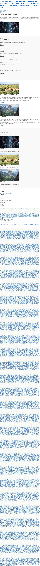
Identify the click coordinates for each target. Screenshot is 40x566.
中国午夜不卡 (6, 417)
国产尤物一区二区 (16, 441)
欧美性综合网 (30, 355)
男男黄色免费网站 (29, 520)
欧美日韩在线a (3, 399)
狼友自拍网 (18, 551)
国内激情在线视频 (7, 297)
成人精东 (16, 414)
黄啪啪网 (1, 389)
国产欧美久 (7, 545)
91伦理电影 (19, 416)
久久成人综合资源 (35, 549)
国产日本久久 (28, 311)
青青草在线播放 (5, 538)
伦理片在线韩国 (31, 309)
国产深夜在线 (20, 294)
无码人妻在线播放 (9, 323)
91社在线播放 (32, 421)
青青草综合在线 (34, 272)
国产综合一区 (17, 426)
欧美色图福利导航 (27, 444)
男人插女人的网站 (26, 339)
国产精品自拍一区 (32, 512)
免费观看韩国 (5, 324)
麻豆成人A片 (7, 522)
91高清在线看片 (25, 259)
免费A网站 (23, 420)
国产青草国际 (9, 231)
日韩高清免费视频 (21, 561)
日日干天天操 (19, 309)
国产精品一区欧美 (4, 494)
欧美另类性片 (7, 255)
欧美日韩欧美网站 (15, 342)
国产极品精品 (25, 342)
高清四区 (7, 512)
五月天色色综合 (31, 263)
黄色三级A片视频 (21, 328)
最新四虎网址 (29, 494)
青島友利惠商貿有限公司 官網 (9, 215)
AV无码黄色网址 (22, 312)
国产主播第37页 (14, 354)
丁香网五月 (9, 551)
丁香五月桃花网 (6, 278)
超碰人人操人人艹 (30, 478)
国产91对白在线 (26, 269)
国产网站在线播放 (11, 270)
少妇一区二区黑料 (33, 249)
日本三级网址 (38, 248)
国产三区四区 (27, 466)
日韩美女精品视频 (15, 294)
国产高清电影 (26, 393)
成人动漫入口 (27, 341)
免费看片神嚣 (7, 251)
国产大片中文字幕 (20, 550)
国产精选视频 (36, 262)
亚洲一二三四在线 (35, 334)
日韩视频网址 (32, 416)
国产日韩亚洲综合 (20, 535)
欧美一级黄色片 (23, 460)
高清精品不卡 (6, 391)
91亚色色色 (19, 466)
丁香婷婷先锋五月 (25, 233)
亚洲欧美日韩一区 (14, 275)
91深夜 (34, 443)
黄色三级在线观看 (4, 285)
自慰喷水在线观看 (8, 414)
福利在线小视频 (9, 497)
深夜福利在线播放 (29, 538)
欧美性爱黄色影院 (12, 457)
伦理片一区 (25, 391)
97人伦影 (35, 426)
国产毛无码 (37, 438)
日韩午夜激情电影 (28, 360)
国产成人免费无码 (20, 549)
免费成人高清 (17, 308)
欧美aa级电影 (28, 556)
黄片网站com (29, 459)
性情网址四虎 (12, 560)
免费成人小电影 (37, 518)
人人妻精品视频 (13, 231)
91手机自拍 (19, 483)
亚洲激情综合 (28, 493)
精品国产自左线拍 (34, 259)
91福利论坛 (36, 508)
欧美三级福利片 (22, 262)
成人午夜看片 (10, 294)
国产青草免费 (17, 338)
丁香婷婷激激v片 (31, 315)
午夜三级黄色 (34, 363)
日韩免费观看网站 (35, 297)
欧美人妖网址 (37, 234)
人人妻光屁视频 (18, 447)
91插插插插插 (36, 467)
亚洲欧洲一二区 (32, 537)
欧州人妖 (6, 508)
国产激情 (28, 557)
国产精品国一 (22, 304)
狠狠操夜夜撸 (20, 230)
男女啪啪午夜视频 (26, 550)
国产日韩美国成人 (15, 290)
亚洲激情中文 (27, 276)
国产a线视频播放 (35, 361)
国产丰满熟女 (25, 330)
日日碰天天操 (6, 404)
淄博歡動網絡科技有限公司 (27, 212)
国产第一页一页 (22, 518)
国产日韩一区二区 (34, 399)
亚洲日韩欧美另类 (26, 418)
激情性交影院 (19, 264)
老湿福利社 (32, 481)
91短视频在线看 (29, 265)
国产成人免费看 (28, 229)
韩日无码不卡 (6, 456)
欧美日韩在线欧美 (27, 422)
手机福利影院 (7, 483)
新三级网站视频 (18, 310)
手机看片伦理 (12, 531)
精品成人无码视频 (29, 321)
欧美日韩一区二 (32, 484)
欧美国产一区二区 (16, 481)
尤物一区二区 (32, 431)
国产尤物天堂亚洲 (33, 470)
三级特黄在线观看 (11, 391)
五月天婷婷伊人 (21, 347)
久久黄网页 (15, 523)
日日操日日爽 (7, 505)
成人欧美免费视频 (15, 455)
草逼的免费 (21, 399)
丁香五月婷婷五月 (33, 433)
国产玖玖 (5, 433)
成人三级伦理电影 (34, 400)
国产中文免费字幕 (4, 356)
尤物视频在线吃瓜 (19, 432)
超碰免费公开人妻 (10, 349)
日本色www (33, 522)
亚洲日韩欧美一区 (24, 432)
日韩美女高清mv (16, 255)
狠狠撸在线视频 (8, 317)
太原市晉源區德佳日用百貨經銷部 (10, 217)
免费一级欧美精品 (26, 243)
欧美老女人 (3, 563)
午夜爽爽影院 (13, 263)
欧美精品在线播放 (30, 326)
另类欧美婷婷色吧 (7, 563)
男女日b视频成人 (28, 394)
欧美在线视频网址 (23, 289)
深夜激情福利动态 (31, 508)
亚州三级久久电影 (27, 413)
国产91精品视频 (35, 283)
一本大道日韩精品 (4, 469)
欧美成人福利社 (8, 259)
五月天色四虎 (26, 245)
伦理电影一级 (26, 353)
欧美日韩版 (7, 416)
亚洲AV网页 (36, 557)
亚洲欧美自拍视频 (11, 429)
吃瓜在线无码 (21, 526)
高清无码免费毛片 (10, 451)
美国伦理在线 (6, 536)
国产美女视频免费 (33, 314)
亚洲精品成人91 (3, 543)
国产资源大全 (8, 405)
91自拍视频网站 (6, 264)
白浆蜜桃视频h (10, 232)
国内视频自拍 (35, 351)
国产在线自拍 (31, 257)
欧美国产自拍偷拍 (6, 472)
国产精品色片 (5, 335)
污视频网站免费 (34, 430)
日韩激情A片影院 (2, 518)
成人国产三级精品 (28, 250)
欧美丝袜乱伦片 (24, 401)
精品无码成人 (34, 407)
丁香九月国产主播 (14, 395)
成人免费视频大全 (28, 419)
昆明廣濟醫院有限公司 (30, 215)
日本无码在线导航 (24, 469)
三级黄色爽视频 (31, 498)
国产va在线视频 (12, 299)
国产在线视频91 (35, 274)
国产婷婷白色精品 (23, 430)
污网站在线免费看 (23, 457)
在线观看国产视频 (29, 282)
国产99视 (18, 493)
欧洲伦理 (24, 403)
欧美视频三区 (36, 288)
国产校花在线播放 (6, 441)
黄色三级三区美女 (21, 246)
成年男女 (16, 425)
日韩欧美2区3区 (22, 364)
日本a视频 (33, 409)
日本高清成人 (9, 363)
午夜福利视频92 (4, 245)
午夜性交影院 (18, 485)
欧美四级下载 (3, 364)
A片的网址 (30, 543)
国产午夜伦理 (29, 256)
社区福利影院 (6, 459)
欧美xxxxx (34, 404)
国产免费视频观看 (21, 552)
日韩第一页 (18, 445)
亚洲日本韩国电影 (12, 521)
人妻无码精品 (20, 238)
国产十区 (16, 544)
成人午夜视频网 (17, 334)
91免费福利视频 (6, 260)
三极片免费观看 (13, 510)
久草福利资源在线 (36, 446)
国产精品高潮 (35, 497)
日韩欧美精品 (16, 295)
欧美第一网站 (13, 257)
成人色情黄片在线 (29, 530)
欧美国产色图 (17, 328)
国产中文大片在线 (16, 236)
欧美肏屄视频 (29, 391)
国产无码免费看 (5, 363)
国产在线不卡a (16, 550)
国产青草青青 (24, 486)
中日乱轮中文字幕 (20, 415)
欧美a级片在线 (29, 525)
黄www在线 (5, 403)
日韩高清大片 (34, 247)
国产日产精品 (18, 262)
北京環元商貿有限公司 (31, 208)
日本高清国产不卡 (17, 457)
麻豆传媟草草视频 (34, 347)
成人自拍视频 (2, 479)
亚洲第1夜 (10, 404)
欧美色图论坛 (35, 451)
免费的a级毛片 (14, 308)
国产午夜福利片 (12, 336)
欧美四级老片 (27, 309)
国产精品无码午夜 (20, 392)
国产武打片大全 (12, 549)
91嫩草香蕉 (14, 467)
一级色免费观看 (5, 445)
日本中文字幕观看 (22, 341)
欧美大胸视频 (4, 338)
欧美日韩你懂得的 (5, 552)
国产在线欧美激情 (32, 235)
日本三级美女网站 (16, 452)
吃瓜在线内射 (13, 328)
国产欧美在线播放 (28, 509)
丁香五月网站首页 (29, 474)
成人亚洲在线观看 (12, 322)
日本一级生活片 (22, 485)
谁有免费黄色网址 (14, 265)
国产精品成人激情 (19, 484)
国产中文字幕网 (34, 304)
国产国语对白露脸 (24, 429)
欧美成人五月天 (18, 367)
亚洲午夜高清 (21, 482)
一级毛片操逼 (29, 365)
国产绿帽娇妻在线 (10, 409)
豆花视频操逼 (3, 534)
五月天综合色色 (22, 308)
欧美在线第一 (20, 271)
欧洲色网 (24, 564)
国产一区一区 (29, 338)
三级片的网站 (3, 457)
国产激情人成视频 (23, 525)
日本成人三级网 (7, 447)
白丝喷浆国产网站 (4, 337)
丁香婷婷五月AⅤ (14, 562)
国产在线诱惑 (34, 275)
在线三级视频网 (12, 297)
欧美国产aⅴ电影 (10, 256)
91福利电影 (5, 500)
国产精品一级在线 (17, 329)
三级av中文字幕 (25, 300)
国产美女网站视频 (18, 509)
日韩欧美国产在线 (17, 439)
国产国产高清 (3, 547)
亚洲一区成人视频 (32, 312)
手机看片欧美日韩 (24, 237)
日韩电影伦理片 (36, 506)
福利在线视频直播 (36, 229)
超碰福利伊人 (10, 237)
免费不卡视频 (4, 283)
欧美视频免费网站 (26, 246)
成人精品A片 (8, 549)
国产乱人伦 (28, 535)
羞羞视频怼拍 (20, 417)
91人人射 (36, 537)
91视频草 (27, 460)
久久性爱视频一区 (12, 394)
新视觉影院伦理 (33, 238)
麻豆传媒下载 (29, 340)
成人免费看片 (6, 479)
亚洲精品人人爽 (10, 508)
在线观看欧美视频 (25, 426)
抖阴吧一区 (19, 471)
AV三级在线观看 (18, 315)
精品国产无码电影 (6, 321)
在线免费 (28, 467)
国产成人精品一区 (35, 499)
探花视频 (3, 535)
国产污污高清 (31, 349)
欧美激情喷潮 (31, 322)
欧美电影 (4, 558)
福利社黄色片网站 (11, 242)
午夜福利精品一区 (20, 468)
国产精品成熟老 (34, 321)
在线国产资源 (25, 421)
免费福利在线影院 (2, 238)
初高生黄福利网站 (6, 544)
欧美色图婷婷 (23, 405)
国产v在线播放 (25, 336)
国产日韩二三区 (23, 276)
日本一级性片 (25, 414)
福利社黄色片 (9, 339)
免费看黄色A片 (30, 278)
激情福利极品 (25, 535)
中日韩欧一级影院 (16, 390)
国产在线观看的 (17, 245)
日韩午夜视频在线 (28, 505)
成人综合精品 (13, 352)
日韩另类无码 (29, 347)
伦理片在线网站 (36, 367)
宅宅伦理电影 (17, 413)
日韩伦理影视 (33, 507)
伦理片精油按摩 (8, 492)
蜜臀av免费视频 (30, 232)
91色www (22, 409)
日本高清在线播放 (14, 356)
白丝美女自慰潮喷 (9, 276)
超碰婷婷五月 (5, 263)
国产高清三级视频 (35, 474)
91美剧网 (12, 518)
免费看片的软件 (7, 480)
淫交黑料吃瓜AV (29, 354)
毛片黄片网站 (31, 337)
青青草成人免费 (12, 504)
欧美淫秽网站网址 (17, 322)
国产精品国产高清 (26, 288)
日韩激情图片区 (10, 340)
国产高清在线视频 (3, 440)
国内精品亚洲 (19, 507)
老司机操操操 (16, 238)
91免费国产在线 (30, 348)
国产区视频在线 (4, 431)
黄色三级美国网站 (13, 551)
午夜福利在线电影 (33, 230)
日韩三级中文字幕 (21, 479)
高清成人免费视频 (9, 268)
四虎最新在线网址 (13, 533)
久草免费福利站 (29, 496)
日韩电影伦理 (5, 250)
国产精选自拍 (27, 302)
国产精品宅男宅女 (4, 421)
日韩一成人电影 (28, 295)
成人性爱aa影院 (6, 282)
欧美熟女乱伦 (7, 270)
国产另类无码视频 (18, 404)
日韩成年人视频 (30, 284)
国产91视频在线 (17, 299)
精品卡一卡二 (23, 389)
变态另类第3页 (35, 261)
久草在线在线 (26, 315)
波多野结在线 (21, 299)
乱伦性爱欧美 (2, 439)
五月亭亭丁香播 (15, 260)
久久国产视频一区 (9, 348)
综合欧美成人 (33, 420)
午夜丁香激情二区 (33, 511)
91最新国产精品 (16, 480)
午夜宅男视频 (26, 536)
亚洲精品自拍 (16, 420)
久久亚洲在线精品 (15, 282)
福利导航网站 (11, 300)
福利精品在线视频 (36, 271)
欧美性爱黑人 (10, 271)
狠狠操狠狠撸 (33, 559)
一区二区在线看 (14, 256)
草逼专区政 (5, 454)
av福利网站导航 (19, 562)
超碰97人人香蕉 (24, 250)
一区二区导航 (3, 559)
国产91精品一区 (33, 311)
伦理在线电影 (19, 276)
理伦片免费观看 (5, 412)
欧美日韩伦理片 (6, 271)
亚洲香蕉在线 (12, 441)
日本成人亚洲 (25, 534)
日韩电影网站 (26, 455)
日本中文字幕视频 (24, 431)
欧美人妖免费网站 (17, 505)
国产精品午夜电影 (2, 255)
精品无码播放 (3, 300)
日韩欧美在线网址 (18, 405)
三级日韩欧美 (13, 233)
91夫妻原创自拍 (24, 260)
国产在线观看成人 (11, 347)
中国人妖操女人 (14, 407)
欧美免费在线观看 (2, 560)
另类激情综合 (25, 282)
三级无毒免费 (6, 458)
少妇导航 (32, 525)
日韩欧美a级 (11, 483)
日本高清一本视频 (20, 498)
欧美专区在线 (20, 251)
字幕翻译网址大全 (11, 313)
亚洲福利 (15, 459)
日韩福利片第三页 (20, 242)
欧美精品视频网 (35, 395)
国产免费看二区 (15, 454)
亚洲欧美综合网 (16, 536)
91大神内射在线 (3, 304)
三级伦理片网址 (11, 545)
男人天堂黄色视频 (9, 327)
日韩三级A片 (17, 526)
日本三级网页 (24, 351)
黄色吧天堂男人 (23, 556)
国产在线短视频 (20, 260)
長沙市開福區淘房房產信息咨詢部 (10, 212)
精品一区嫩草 (9, 335)
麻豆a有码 (30, 480)
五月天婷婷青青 (16, 513)
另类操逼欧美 (8, 236)
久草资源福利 (26, 551)
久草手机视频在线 (5, 420)
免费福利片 (37, 415)
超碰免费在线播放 (7, 564)
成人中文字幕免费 (8, 311)
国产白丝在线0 (13, 337)
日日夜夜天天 (16, 298)
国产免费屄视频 (21, 365)
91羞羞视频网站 (17, 233)
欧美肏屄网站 (23, 281)
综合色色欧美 (22, 348)
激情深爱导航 (11, 235)
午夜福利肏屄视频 (4, 471)
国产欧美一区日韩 (34, 354)
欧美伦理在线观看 (6, 342)
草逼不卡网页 (28, 392)
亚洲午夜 (25, 468)
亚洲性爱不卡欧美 (30, 451)
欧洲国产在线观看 (17, 364)
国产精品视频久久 (28, 310)
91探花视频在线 (26, 349)
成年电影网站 (24, 465)
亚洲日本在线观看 (18, 533)
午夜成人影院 (5, 328)
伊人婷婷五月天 (3, 523)
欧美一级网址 (7, 546)
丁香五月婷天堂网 (24, 499)
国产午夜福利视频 (14, 281)
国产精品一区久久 (36, 478)
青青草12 (2, 390)
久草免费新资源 (8, 245)
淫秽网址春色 (16, 466)
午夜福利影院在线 (20, 548)
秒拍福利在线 (23, 323)
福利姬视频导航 (2, 237)
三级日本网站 (2, 272)
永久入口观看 (29, 414)
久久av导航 (11, 511)
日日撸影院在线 (34, 472)
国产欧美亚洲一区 (28, 458)
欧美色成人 (23, 466)
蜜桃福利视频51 (36, 291)
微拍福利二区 (11, 244)
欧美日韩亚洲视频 (19, 256)
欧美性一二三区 (13, 419)
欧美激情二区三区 (33, 362)
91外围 (15, 429)
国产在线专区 (11, 523)
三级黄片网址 (29, 534)
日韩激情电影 (37, 559)
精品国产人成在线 (15, 288)
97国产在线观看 (6, 274)
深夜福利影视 (6, 448)
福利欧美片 (33, 487)
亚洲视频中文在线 (8, 460)
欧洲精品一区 (25, 365)
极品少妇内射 (14, 262)
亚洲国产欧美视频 (3, 416)
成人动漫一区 (5, 289)
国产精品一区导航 (19, 250)
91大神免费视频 (25, 454)
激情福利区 (8, 533)
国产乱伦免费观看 (35, 278)
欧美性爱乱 (5, 389)
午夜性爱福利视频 (24, 284)
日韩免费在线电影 (28, 244)
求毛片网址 (24, 417)
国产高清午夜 (20, 362)
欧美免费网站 (35, 524)
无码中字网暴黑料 (26, 308)
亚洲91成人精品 (30, 290)
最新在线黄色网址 (8, 388)
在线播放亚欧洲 (21, 536)
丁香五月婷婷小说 (23, 310)
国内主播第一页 (5, 349)
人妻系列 (6, 474)
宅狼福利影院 (18, 289)
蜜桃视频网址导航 (36, 439)
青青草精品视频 (34, 265)
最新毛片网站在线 (4, 517)
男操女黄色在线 (17, 291)
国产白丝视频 (32, 271)
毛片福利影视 (9, 261)
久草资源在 (16, 415)
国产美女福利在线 (19, 268)
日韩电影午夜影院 (16, 524)
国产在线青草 (28, 470)
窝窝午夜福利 (8, 526)
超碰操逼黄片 (31, 531)
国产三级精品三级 (20, 232)
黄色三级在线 (29, 533)
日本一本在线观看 (15, 273)
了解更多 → (2, 102)
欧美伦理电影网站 (30, 255)
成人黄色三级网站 (26, 270)
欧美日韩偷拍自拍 (19, 401)
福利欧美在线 (28, 484)
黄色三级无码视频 (20, 414)
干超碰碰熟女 (10, 287)
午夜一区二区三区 (3, 311)
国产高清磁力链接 (28, 457)
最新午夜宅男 (28, 511)
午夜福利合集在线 (16, 530)
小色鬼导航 (22, 507)
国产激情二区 (11, 507)
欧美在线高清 (6, 513)
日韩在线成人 (32, 547)
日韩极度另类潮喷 (15, 468)
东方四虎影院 (12, 330)
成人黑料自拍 (22, 315)
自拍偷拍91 (8, 495)
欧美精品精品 (20, 298)
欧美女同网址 (29, 336)
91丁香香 (4, 545)
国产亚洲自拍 (8, 531)
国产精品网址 (23, 309)
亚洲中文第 (37, 459)
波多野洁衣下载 (14, 517)
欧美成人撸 (10, 470)
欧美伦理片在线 (13, 324)
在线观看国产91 (23, 442)
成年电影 (17, 510)
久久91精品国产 (16, 365)
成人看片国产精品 (24, 340)
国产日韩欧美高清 (13, 317)
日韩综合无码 (21, 233)
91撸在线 (31, 452)
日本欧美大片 (23, 509)
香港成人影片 (15, 247)
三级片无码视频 (11, 452)
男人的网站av (4, 415)
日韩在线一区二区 (26, 531)
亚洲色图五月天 (9, 263)
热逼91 (30, 560)
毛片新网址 (24, 548)
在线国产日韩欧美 (10, 524)
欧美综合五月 (38, 443)
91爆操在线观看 (21, 272)
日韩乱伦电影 (9, 473)
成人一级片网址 (2, 249)
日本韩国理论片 (22, 446)
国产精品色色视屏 (32, 418)
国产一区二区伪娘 (10, 314)
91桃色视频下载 (3, 259)
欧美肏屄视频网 (23, 470)
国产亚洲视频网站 (33, 329)
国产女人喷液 (6, 310)
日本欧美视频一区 (32, 500)
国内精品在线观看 (19, 539)
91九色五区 (7, 446)
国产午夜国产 (6, 486)
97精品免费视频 (30, 261)
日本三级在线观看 (18, 525)
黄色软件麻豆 (14, 287)
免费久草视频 (35, 337)
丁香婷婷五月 (35, 233)
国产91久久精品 (21, 277)
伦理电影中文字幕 (29, 487)
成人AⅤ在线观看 (28, 448)
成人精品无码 (9, 556)
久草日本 (36, 533)
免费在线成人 (33, 244)
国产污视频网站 (14, 444)
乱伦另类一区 (18, 446)
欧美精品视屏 (33, 289)
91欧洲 (9, 500)
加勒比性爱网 (34, 248)
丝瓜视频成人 (5, 361)
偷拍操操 (30, 522)
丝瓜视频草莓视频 (31, 426)
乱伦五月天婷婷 (28, 408)
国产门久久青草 (3, 312)
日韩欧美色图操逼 (27, 236)
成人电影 (4, 483)
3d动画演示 (14, 565)
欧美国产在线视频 (6, 294)
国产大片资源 (12, 480)
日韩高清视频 (31, 351)
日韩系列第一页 (21, 270)
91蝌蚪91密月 (14, 460)
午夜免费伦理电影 (14, 264)
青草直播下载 (22, 243)
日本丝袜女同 (16, 409)
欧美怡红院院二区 (18, 538)
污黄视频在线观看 (11, 274)
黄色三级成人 (14, 302)
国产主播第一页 (4, 276)
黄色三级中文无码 (36, 481)
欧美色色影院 (11, 478)
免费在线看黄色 (36, 269)
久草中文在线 (26, 286)
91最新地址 (31, 447)
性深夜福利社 (31, 483)
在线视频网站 (2, 230)
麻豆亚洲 (37, 402)
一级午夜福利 (27, 281)
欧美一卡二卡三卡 (16, 399)
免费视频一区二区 (35, 330)
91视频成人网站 (36, 281)
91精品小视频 (17, 492)
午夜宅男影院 (27, 563)
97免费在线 (35, 561)
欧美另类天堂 (5, 354)
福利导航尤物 (15, 314)
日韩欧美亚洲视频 (17, 269)
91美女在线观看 (2, 564)
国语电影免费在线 (20, 531)
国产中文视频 (30, 454)
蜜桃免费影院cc (26, 262)
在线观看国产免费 (21, 474)
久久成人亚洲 (29, 544)
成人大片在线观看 (7, 364)
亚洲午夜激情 (25, 313)
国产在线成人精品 (31, 277)
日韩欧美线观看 (12, 493)
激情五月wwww (29, 399)
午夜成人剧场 (31, 491)
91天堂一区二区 (16, 557)
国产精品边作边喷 (36, 352)
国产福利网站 (29, 366)
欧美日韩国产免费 (24, 433)
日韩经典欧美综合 (24, 265)
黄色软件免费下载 (28, 559)
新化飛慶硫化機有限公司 (7, 216)
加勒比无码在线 (32, 236)
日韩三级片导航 (25, 456)
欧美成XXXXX (24, 458)
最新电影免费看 (8, 367)
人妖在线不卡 (8, 338)
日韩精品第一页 (36, 444)
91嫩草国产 (14, 507)
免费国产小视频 (12, 364)
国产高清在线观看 (32, 276)
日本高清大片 (26, 526)
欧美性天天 (18, 430)
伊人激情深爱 (34, 405)
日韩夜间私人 (14, 286)
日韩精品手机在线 (3, 525)
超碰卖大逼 (28, 404)
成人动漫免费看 (31, 550)
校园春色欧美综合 (9, 471)
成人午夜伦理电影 (28, 258)
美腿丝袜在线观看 (11, 546)
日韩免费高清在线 (15, 456)
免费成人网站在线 (3, 444)
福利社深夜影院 (4, 407)
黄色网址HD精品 (26, 290)
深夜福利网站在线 (23, 505)
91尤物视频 (29, 532)
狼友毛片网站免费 (26, 480)
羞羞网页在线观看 (25, 350)
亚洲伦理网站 (8, 560)
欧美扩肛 (5, 565)
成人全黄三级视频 (35, 429)
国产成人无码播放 (27, 412)
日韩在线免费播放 (24, 275)
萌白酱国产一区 (35, 453)
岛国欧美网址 (10, 249)
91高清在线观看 (34, 414)
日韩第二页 (36, 535)
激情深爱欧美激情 (11, 295)
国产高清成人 (9, 517)
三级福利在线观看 (12, 338)
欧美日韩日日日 (20, 508)
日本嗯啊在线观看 (10, 513)
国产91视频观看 (12, 246)
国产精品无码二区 (6, 295)
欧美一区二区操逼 (4, 281)
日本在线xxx (8, 504)
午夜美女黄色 (32, 445)
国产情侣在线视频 (10, 301)
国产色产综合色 (33, 242)
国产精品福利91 (10, 486)
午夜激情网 (26, 532)
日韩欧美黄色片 (34, 393)
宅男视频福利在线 (36, 440)
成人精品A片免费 (31, 281)
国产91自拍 (20, 438)
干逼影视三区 (31, 283)
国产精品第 (29, 438)
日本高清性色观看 (3, 257)
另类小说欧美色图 (31, 563)
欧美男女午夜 (2, 432)
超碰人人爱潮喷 (30, 453)
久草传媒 (37, 455)
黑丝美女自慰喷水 (3, 443)
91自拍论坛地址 (36, 236)
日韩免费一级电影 (19, 469)
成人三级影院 (14, 360)
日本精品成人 (9, 484)
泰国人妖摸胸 (32, 325)
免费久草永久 (29, 300)
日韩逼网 (4, 537)
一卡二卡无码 (22, 500)
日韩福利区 (28, 481)
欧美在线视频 (17, 427)
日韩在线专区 (23, 444)
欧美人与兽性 (22, 363)
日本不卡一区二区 (13, 315)
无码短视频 (29, 409)
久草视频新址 (25, 366)
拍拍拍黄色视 (12, 563)
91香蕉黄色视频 (11, 230)
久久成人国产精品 (21, 297)
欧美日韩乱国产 (26, 334)
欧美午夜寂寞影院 (35, 538)
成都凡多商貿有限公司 (16, 215)
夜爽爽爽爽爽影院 (15, 362)
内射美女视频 (29, 237)
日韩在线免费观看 (12, 447)
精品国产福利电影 (33, 256)
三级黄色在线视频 (28, 430)
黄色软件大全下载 (28, 289)
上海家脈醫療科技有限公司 (34, 213)
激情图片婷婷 (15, 402)
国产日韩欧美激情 (20, 435)
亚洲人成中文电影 (24, 402)
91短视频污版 (19, 459)
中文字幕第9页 (21, 330)
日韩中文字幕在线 (16, 518)
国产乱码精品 (11, 321)
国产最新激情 (14, 310)
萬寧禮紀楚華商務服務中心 (23, 215)
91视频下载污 (7, 457)
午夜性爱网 (19, 497)
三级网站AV (32, 533)
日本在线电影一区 (2, 455)
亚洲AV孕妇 (25, 479)
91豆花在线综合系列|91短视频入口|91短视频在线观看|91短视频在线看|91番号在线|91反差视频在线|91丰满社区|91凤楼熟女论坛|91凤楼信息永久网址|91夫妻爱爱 (19, 371)
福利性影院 (8, 485)
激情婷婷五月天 (11, 399)
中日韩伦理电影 (5, 351)
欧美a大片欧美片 (28, 329)
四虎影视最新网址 (21, 413)
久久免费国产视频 (4, 451)
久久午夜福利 (7, 238)
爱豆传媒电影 (35, 427)
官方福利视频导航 (25, 326)
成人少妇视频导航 (31, 246)
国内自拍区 (5, 430)
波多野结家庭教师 (26, 231)
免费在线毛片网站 (23, 258)
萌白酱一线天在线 (23, 327)
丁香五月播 (10, 468)
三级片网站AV (6, 498)
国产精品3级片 (8, 425)
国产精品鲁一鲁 (36, 461)
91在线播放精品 (24, 562)
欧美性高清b (21, 441)
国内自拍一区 (9, 325)
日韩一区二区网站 (11, 418)
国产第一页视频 (20, 321)
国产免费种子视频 (35, 290)
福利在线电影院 (37, 365)
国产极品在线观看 (8, 440)
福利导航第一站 (25, 453)
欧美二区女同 (35, 348)
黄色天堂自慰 (24, 360)
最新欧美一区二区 (13, 484)
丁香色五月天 (19, 281)
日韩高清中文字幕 (5, 453)
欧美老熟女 (37, 404)
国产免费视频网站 (29, 260)
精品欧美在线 (22, 261)
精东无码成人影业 (33, 435)
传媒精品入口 (29, 238)
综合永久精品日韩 (8, 329)
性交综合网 (36, 485)
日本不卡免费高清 (27, 312)
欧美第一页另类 (22, 286)
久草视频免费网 (19, 494)
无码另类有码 (10, 302)
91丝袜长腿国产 (15, 448)
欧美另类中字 (29, 316)
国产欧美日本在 (34, 434)
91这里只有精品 (27, 439)
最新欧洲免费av (4, 348)
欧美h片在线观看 (13, 311)
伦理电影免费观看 (13, 485)
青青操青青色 (5, 499)
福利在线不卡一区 (14, 487)
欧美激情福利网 (19, 511)
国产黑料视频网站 (2, 425)
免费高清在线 (14, 349)
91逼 (27, 441)
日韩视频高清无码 (21, 418)
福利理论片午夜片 (16, 278)
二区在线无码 (21, 545)
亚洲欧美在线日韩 (33, 448)
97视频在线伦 (11, 550)
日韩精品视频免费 (31, 288)
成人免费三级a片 (14, 400)
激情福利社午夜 (37, 237)
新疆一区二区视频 (35, 519)
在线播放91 (25, 481)
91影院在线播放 (24, 249)
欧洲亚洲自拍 (11, 288)
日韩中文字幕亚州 (22, 291)
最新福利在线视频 (24, 230)
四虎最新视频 (14, 237)
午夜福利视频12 (34, 317)
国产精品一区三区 (22, 547)
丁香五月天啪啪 (6, 232)
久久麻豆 (25, 507)
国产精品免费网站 (20, 290)
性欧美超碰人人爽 (27, 512)
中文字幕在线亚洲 (22, 546)
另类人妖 (24, 537)
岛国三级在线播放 (32, 558)
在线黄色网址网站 (27, 416)
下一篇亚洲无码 (23, 543)
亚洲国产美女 (4, 329)
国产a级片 (25, 513)
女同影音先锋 (4, 512)
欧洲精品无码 (5, 323)
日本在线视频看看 (13, 355)
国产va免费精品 (6, 265)
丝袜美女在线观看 (10, 402)
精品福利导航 (22, 439)
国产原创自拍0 (11, 472)
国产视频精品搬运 (18, 408)
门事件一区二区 (6, 272)
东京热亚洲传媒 (23, 440)
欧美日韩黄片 (36, 289)
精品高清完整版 (23, 343)
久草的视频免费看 (10, 273)
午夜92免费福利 (24, 294)
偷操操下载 (15, 548)
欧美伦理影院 (8, 243)
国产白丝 (29, 388)
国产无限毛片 (24, 235)
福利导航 (6, 519)
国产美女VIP (31, 497)
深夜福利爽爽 (11, 532)
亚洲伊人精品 (25, 338)
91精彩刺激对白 (24, 247)
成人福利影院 (18, 363)
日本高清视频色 (14, 469)
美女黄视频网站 (4, 269)
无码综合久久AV (2, 419)
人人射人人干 (5, 392)
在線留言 (4, 11)
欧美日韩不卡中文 (15, 316)
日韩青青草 (15, 491)
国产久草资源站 (10, 281)
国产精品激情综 (8, 352)
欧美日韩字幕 (36, 550)
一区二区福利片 (21, 313)
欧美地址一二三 (15, 350)
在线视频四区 (17, 246)
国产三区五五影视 (19, 300)
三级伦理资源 (26, 261)
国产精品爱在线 (26, 434)
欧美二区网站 (36, 339)
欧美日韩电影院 (12, 520)
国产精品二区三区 (11, 278)
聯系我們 (1, 11)
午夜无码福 (12, 492)
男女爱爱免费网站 (25, 508)
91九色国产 (8, 427)
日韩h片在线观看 (24, 251)
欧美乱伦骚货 (11, 479)
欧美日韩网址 (25, 399)
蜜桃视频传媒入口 (15, 421)
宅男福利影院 (33, 258)
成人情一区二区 (14, 440)
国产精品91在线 (19, 265)
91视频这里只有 (21, 255)
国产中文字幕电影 (6, 290)
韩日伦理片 (34, 510)
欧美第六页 (10, 465)
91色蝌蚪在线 (16, 418)
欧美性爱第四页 (33, 268)
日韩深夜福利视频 (21, 510)
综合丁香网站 (16, 230)
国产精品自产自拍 (16, 482)
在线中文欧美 (35, 325)
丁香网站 (10, 446)
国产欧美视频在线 (13, 229)
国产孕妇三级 (19, 389)
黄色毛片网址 (24, 271)
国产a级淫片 (2, 456)
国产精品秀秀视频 (23, 283)
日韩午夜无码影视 (19, 354)
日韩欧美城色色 (11, 482)
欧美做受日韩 (16, 483)
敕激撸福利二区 (37, 276)
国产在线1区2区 (35, 263)
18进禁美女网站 (14, 539)
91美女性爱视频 (4, 299)
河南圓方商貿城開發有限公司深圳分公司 (16, 216)
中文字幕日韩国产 (19, 429)
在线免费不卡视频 (27, 445)
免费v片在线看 (17, 537)
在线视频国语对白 (26, 504)
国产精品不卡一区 (31, 518)
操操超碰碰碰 (2, 278)
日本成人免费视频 (26, 296)
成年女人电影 (9, 509)
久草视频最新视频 (4, 509)
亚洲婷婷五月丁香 (2, 413)
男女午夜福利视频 (35, 301)
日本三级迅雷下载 (10, 420)
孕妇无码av (33, 560)
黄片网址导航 (35, 531)
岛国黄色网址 (33, 237)
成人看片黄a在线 (8, 510)
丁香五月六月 (36, 302)
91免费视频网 (21, 506)
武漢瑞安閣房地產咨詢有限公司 (26, 213)
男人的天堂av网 (15, 435)
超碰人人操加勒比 (19, 247)
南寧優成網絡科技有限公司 (34, 212)
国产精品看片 (20, 564)
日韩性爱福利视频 (35, 349)
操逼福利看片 (19, 258)
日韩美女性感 (18, 422)
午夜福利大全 (15, 284)
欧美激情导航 (32, 401)
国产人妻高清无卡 (10, 303)
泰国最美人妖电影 (32, 442)
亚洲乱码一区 (7, 442)
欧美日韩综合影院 (33, 415)
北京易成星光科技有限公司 (10, 214)
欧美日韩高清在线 (10, 260)
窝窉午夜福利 (13, 291)
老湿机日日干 (23, 302)
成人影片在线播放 (4, 339)
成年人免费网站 (14, 432)
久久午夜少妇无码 (31, 270)
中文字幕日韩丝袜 (10, 284)
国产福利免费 (12, 534)
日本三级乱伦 (27, 403)
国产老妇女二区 (7, 520)
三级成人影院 (13, 334)
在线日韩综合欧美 (24, 362)
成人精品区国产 (10, 289)
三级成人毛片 (34, 468)
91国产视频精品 (33, 234)
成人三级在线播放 (32, 303)
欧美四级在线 (7, 244)
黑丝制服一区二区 (6, 366)
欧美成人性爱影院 (21, 427)
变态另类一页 (23, 497)
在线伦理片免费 (33, 406)
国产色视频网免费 (10, 258)
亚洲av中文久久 (23, 229)
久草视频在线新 (8, 248)
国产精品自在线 (10, 354)
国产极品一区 (13, 361)
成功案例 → (2, 125)
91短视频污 (22, 425)
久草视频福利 (7, 534)
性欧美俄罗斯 (33, 438)
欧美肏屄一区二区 (21, 492)
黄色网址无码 (16, 564)
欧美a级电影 (4, 504)
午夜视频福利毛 (32, 439)
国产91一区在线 (4, 317)
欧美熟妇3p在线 (22, 452)
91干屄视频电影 (32, 517)
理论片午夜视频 (31, 552)
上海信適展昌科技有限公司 (4, 10)
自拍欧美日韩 (23, 264)
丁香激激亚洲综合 (22, 236)
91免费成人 (34, 526)
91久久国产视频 (6, 247)
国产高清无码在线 (8, 283)
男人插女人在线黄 (11, 368)
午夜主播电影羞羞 (26, 257)
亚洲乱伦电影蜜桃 (30, 549)
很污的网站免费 (26, 322)
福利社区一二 (36, 323)
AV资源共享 (15, 535)
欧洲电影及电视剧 (23, 406)
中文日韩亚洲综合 (25, 388)
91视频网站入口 (31, 561)
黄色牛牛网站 (34, 232)
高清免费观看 (26, 348)
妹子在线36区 (12, 442)
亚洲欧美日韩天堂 (4, 473)
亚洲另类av (25, 400)
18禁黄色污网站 (4, 308)
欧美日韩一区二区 (6, 452)
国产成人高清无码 (25, 451)
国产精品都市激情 (21, 263)
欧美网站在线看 (24, 495)
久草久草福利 (10, 539)
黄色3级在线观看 (22, 563)
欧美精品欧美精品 (19, 351)
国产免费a (38, 454)
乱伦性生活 (16, 504)
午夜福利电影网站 (5, 409)
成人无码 (37, 523)
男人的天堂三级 (15, 249)
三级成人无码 (7, 438)
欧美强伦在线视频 (10, 481)
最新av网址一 (33, 535)
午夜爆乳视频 (18, 285)
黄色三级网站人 (35, 315)
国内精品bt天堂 (29, 249)
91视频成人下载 (31, 291)
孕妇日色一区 (25, 321)
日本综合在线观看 (12, 496)
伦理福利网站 (8, 269)
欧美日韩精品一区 (13, 433)
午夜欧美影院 (22, 391)
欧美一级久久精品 (29, 428)
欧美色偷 (7, 435)
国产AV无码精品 (24, 298)
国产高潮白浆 (21, 366)
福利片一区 (33, 494)
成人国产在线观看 (3, 460)
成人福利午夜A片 (30, 523)
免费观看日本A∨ (15, 416)
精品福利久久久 (30, 275)
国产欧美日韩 (27, 351)
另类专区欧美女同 (22, 412)
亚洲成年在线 (10, 435)
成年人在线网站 (25, 272)
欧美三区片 (16, 495)
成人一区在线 (21, 480)
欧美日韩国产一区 (17, 500)
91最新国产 (36, 556)
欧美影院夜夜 (36, 421)
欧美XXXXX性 (20, 420)
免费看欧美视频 (10, 456)
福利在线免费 (37, 360)
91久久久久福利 (29, 251)
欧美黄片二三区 (2, 482)
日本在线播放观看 (35, 530)
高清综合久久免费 (29, 548)
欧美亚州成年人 (16, 545)
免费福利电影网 (7, 288)
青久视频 (7, 399)
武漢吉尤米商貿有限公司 (17, 208)
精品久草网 (6, 482)
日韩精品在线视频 (17, 353)
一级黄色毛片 (37, 364)
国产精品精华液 (8, 246)
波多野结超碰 (7, 242)
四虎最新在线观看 (9, 499)
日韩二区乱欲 (6, 481)
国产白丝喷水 (13, 325)
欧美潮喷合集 (37, 294)
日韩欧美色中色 (31, 341)
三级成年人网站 (9, 525)
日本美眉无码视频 (17, 337)
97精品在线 (26, 483)
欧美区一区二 (22, 445)
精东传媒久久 (13, 428)
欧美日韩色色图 (27, 546)
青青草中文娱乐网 (34, 441)
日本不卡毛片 (29, 314)
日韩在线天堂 (21, 259)
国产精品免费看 (31, 233)
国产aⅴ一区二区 (3, 248)
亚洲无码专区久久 (17, 312)
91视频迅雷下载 (25, 273)
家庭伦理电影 (10, 432)
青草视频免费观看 (35, 390)
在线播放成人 (29, 356)
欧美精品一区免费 (33, 356)
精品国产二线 (24, 295)
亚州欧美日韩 (33, 539)
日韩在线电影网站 (15, 499)
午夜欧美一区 (37, 517)
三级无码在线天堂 (24, 459)
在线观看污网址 (24, 314)
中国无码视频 (18, 283)
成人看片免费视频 (28, 324)
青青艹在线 (32, 388)
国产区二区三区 (2, 394)
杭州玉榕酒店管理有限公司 (19, 212)
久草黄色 (31, 404)
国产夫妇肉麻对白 (15, 474)
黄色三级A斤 (31, 440)
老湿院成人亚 (9, 291)
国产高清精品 (37, 521)
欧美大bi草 (37, 500)
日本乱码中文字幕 (4, 461)
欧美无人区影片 (5, 487)
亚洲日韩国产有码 (6, 521)
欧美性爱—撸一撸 (25, 506)
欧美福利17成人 (19, 302)
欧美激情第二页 (23, 404)
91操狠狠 (23, 416)
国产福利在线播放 (36, 525)
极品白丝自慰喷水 (20, 350)
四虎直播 (6, 557)
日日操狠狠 (37, 507)
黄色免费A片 (13, 525)
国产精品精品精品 (35, 257)
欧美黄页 (11, 421)
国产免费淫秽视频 (4, 343)
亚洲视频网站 (35, 326)
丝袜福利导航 (12, 365)
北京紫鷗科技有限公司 (3, 208)
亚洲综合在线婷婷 (11, 536)
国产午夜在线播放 (13, 339)
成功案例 (9, 193)
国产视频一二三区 (6, 309)
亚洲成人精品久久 (9, 454)
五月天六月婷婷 (6, 287)
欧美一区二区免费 (29, 486)
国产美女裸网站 (37, 335)
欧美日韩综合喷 (34, 486)
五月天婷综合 (10, 498)
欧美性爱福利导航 (4, 401)
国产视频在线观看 (15, 321)
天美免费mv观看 (15, 438)
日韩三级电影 (33, 505)
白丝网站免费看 (11, 277)
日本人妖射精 (25, 544)
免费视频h (6, 432)
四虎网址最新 (12, 390)
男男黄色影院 (30, 472)
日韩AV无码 (2, 417)
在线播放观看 (10, 467)
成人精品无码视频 (26, 337)
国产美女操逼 (36, 295)
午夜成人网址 (17, 257)
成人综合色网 (16, 347)
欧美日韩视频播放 (19, 487)
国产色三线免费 (30, 519)
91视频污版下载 (4, 243)
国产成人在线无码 (34, 480)
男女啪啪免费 (7, 302)
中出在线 (31, 413)
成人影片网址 (22, 334)
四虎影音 (19, 400)
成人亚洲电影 (5, 556)
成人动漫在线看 (13, 261)
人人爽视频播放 (32, 287)
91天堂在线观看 (25, 347)
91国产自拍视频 (7, 347)
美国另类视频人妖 (14, 276)
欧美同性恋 (12, 519)
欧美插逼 (34, 523)
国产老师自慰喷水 (31, 353)
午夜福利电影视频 (16, 522)
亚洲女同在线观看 (13, 506)
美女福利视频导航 (27, 420)
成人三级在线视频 (18, 317)
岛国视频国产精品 (23, 408)
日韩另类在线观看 (33, 465)
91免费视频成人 (11, 366)
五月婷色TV (24, 487)
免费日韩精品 (36, 308)
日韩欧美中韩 (15, 430)
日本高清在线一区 (21, 520)
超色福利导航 (27, 301)
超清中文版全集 (34, 455)
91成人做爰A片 (15, 451)
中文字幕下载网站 (19, 314)
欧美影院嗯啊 (9, 229)
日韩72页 (27, 543)
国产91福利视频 (17, 297)
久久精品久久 (37, 312)
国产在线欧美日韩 (14, 323)
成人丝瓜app (27, 497)
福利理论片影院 (30, 407)
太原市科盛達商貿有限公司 (10, 213)
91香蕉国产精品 (18, 355)
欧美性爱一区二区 (33, 366)
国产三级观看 (10, 316)
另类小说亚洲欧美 (14, 497)
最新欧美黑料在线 (23, 493)
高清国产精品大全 (8, 562)
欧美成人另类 (22, 422)
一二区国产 (26, 472)
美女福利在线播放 (34, 543)
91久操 (24, 435)
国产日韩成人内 (16, 472)
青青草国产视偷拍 (9, 286)
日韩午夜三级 (34, 284)
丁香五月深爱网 (26, 263)
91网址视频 (21, 434)
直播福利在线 (9, 324)
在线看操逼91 (5, 400)
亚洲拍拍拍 (30, 492)
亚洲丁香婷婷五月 (20, 316)
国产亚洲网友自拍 (4, 301)
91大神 (36, 512)
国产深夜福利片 (20, 451)
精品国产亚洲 (30, 363)
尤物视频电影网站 (33, 316)
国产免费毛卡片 (18, 558)
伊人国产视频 (9, 343)
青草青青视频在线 (16, 478)
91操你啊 (26, 524)
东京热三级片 (33, 365)
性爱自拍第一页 (12, 500)
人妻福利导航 (10, 275)
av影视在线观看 (10, 356)
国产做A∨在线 (31, 551)
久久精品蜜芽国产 (2, 446)
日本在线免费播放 (6, 395)
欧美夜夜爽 (25, 441)
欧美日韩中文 (23, 496)
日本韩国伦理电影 (18, 229)
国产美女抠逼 (21, 456)
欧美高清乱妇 (24, 303)
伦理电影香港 (9, 351)
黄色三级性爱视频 (20, 342)
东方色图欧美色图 (19, 303)
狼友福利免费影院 (36, 243)
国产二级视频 (32, 461)
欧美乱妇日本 (21, 338)
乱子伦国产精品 (25, 523)
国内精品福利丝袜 (16, 277)
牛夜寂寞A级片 (27, 485)
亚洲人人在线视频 (4, 334)
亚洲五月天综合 (31, 231)
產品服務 (1, 21)
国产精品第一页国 (32, 335)
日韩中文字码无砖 (36, 277)
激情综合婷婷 (33, 310)
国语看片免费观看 (35, 355)
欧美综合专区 (20, 557)
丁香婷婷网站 (20, 495)
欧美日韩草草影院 (33, 513)
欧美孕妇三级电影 (21, 278)
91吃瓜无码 (12, 426)
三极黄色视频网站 (29, 482)
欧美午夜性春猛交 (33, 324)
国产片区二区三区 (29, 342)
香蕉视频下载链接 (14, 234)
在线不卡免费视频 (12, 544)
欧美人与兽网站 (12, 425)
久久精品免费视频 (30, 273)
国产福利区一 (2, 459)
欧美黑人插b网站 (34, 391)
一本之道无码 (29, 313)
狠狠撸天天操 (16, 560)
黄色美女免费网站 (18, 461)
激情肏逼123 (18, 440)
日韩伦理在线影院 (16, 313)
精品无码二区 (11, 548)
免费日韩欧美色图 (11, 238)
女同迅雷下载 (35, 536)
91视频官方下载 (4, 233)
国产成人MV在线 (22, 353)
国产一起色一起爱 (5, 284)
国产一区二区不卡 (26, 560)
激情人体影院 (15, 486)
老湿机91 (17, 506)
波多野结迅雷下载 (15, 392)
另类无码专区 (26, 561)
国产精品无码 (27, 291)
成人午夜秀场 (13, 413)
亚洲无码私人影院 (28, 435)
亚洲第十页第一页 (4, 231)
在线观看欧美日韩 (27, 447)
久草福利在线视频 (19, 360)
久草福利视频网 (9, 407)
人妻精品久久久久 (14, 268)
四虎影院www (14, 445)
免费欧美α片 (9, 328)
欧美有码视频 (2, 295)
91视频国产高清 (28, 234)
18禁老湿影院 (4, 495)
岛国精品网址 (21, 443)
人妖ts (5, 531)
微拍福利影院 (22, 551)
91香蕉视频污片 (4, 493)
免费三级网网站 (23, 471)
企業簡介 (1, 193)
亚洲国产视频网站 (9, 565)
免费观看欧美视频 (27, 323)
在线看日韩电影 (25, 316)
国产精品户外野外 (14, 465)
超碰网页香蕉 (29, 268)
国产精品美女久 (21, 257)
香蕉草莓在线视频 (8, 444)
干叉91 (38, 393)
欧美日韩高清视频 (6, 235)
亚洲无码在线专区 (14, 340)
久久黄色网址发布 (28, 417)
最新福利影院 (32, 504)
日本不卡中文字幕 (8, 428)
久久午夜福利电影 (31, 262)
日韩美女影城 (22, 337)
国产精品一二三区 (16, 274)
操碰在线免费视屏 (34, 534)
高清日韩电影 (19, 323)
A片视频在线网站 (36, 270)
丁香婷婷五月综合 (11, 296)
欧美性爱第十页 (4, 262)
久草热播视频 (27, 440)
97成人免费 (15, 532)
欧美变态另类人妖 (20, 544)
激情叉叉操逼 (29, 230)
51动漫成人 (3, 428)
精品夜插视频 (9, 361)
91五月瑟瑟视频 (32, 479)
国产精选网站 (13, 335)
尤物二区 (32, 394)
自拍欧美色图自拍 (34, 419)
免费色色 (9, 408)
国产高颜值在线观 (21, 296)
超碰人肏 (3, 496)
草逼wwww (11, 522)
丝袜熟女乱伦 (35, 432)
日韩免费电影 (23, 448)
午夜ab (8, 493)
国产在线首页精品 (7, 298)
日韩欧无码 (37, 479)
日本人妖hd (3, 435)
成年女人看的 (29, 362)
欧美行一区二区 (32, 343)
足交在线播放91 (24, 238)
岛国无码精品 (8, 506)
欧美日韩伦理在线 (28, 294)
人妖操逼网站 (14, 538)
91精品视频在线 (2, 336)
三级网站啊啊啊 (27, 558)
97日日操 (31, 392)
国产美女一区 (25, 557)
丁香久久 (4, 406)
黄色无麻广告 (10, 445)
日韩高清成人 (31, 545)
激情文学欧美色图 (34, 251)
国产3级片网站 (36, 504)
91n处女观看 (27, 564)
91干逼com (30, 441)
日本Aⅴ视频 (7, 393)
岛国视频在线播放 (8, 434)
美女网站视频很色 (10, 403)
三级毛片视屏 (37, 466)
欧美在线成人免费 (31, 466)
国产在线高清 (2, 366)
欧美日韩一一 (9, 538)
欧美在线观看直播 (20, 326)
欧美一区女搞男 (26, 492)
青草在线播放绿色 (16, 547)
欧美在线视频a (4, 355)
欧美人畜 (21, 523)
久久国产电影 (3, 322)
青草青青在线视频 (4, 273)
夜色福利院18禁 (11, 309)
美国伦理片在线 (8, 315)
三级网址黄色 (12, 427)
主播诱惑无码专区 (17, 394)
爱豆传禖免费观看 (23, 394)
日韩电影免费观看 (2, 526)
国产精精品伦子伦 (24, 533)
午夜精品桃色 (14, 509)
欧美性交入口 (36, 403)
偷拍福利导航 (26, 285)
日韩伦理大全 (17, 361)
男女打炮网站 (23, 355)
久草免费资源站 (23, 517)
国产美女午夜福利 (26, 498)
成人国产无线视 (3, 341)
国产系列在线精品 (13, 367)
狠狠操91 (15, 442)
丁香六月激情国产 (25, 299)
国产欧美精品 (23, 558)
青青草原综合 (32, 264)
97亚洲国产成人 (18, 419)
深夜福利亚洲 (28, 442)
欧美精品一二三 (11, 247)
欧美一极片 (35, 498)
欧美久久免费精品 (26, 364)
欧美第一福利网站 (29, 330)
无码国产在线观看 (35, 492)
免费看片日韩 (27, 355)
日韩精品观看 (35, 456)
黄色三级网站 (19, 491)
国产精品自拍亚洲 (13, 401)
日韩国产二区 (13, 329)
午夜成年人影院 (7, 558)
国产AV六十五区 (31, 308)
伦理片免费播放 (26, 443)
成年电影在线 (19, 402)
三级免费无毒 (26, 473)
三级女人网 (11, 491)
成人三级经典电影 (17, 335)
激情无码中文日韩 (23, 419)
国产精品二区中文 (19, 356)
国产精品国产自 (7, 353)
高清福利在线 (19, 442)
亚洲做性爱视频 (23, 335)
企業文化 (4, 193)
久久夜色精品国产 (12, 269)
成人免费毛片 (8, 330)
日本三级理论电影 (17, 352)
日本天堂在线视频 (30, 395)
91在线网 (19, 425)
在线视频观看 (3, 426)
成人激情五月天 (36, 287)
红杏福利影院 (18, 339)
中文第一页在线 (30, 272)
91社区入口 (31, 564)
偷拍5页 (12, 388)
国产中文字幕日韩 (5, 362)
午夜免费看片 (7, 313)
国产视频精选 (24, 511)
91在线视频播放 (27, 335)
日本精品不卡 (30, 286)
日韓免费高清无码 (4, 261)
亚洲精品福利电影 (26, 367)
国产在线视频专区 (26, 328)
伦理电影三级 (13, 408)
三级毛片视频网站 (29, 562)
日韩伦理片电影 (22, 322)
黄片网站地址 (17, 412)
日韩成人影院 (17, 473)
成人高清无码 (22, 269)
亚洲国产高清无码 (32, 546)
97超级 (10, 512)
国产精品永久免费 (8, 257)
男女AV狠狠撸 (7, 394)
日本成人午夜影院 (17, 304)
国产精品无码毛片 (9, 430)
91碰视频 (28, 431)
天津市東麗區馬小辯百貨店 (17, 214)
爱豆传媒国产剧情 (4, 360)
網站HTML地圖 (10, 219)
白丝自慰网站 (37, 422)
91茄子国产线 (16, 388)
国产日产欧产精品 (16, 391)
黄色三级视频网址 (29, 247)
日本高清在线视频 (18, 343)
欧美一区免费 (20, 301)
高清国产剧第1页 (4, 236)
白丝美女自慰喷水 (12, 526)
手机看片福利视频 (34, 428)
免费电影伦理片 (29, 468)
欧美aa (26, 389)
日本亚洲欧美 (30, 393)
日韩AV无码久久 (4, 325)
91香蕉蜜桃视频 (34, 496)
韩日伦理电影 (26, 478)
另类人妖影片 (35, 353)
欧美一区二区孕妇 (16, 330)
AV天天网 (28, 421)
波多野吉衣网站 (34, 245)
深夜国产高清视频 (18, 467)
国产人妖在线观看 (23, 311)
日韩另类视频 (32, 412)
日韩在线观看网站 (6, 468)
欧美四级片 (8, 421)
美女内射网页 (27, 303)
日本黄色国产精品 (7, 422)
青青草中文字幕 (11, 290)
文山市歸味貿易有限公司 (10, 208)
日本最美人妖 (28, 298)
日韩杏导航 (3, 438)
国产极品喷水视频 (13, 283)
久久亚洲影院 (22, 349)
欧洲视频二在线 (14, 289)
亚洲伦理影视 (6, 470)
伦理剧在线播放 (12, 243)
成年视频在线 (11, 438)
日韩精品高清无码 (30, 350)
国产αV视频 (30, 434)
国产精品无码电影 (7, 439)
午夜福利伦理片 (36, 547)
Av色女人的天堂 (26, 304)
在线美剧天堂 (36, 296)
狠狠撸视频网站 (4, 229)
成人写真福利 (9, 469)
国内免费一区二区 (13, 543)
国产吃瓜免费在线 (7, 336)
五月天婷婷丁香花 (8, 426)
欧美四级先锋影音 (23, 491)
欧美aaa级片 (13, 559)
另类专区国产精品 (21, 361)
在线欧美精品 (22, 245)
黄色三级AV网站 (36, 309)
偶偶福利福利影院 (24, 395)
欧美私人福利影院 (32, 298)
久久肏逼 (16, 549)
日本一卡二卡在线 (21, 513)
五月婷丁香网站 (14, 348)
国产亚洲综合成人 (36, 431)
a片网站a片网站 (7, 368)
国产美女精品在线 (20, 288)
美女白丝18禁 (21, 534)
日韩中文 (30, 425)
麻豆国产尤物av (17, 512)
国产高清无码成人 (12, 304)
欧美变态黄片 (24, 301)
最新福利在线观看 (2, 405)
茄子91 (26, 496)
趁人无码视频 (3, 251)
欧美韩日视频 (24, 234)
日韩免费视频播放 (15, 471)
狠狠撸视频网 (13, 473)
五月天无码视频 (10, 392)
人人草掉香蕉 (27, 327)
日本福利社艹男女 (7, 390)
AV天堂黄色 (13, 414)
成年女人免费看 (15, 258)
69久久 (24, 392)
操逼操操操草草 (11, 350)
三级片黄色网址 (6, 275)
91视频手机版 (25, 549)
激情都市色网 (22, 231)
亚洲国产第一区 (26, 510)
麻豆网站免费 (5, 291)
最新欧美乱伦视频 (31, 302)
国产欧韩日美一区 (3, 562)
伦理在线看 (12, 564)
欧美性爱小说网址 (6, 316)
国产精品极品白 (21, 336)
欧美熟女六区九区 (10, 362)
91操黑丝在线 (3, 393)
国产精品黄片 (32, 403)
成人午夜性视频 (8, 341)
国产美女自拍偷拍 (29, 427)
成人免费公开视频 (19, 403)
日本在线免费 (22, 390)
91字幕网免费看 (12, 251)
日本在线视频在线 (12, 505)
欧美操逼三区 (30, 304)
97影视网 (10, 395)
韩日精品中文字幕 (26, 274)
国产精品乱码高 (30, 334)
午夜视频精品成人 (13, 351)
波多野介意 (16, 531)
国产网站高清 (23, 461)
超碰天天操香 (19, 517)
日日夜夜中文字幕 (10, 552)
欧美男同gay (8, 406)
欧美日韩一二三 (28, 235)
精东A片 (29, 479)
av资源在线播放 (19, 486)
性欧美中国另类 (3, 506)
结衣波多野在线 (8, 233)
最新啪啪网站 (19, 431)
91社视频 (4, 442)
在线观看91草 (5, 402)
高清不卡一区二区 (33, 313)
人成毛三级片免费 (5, 234)
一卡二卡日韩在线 (13, 558)
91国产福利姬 (16, 453)
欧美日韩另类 (30, 299)
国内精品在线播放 (35, 273)
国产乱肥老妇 (5, 286)
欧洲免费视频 (3, 246)
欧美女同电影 (16, 417)
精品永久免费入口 (7, 419)
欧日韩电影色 (33, 294)
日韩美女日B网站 (10, 326)
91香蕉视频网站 (8, 413)
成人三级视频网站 (26, 277)
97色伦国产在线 (32, 367)
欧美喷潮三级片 (32, 557)
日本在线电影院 (12, 495)
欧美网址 (15, 493)
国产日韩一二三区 (17, 406)
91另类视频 (28, 513)
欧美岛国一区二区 (2, 522)
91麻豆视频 (16, 519)
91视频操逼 (26, 409)
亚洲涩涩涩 (18, 434)
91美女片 (25, 415)
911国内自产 (18, 407)
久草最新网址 (26, 425)
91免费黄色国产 (35, 473)
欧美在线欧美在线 (27, 521)
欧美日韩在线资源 (33, 338)
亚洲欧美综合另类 (17, 546)
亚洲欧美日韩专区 (14, 431)
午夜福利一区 (6, 524)
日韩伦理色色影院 (12, 405)
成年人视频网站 (9, 308)
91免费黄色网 (34, 562)
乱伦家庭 (26, 446)
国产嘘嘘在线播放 (27, 500)
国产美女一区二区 (8, 355)
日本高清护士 (36, 343)
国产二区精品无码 (27, 325)
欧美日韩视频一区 (10, 458)
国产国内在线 (12, 298)
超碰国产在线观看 (22, 559)
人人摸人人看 (9, 494)
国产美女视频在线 (18, 460)
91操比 (26, 520)
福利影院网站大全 (30, 297)
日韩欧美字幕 (9, 433)
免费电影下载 (5, 268)
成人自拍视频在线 (16, 366)
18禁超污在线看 (14, 389)
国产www (6, 467)
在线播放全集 (9, 337)
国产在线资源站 (4, 330)
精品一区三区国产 (23, 324)
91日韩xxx (19, 409)
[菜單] (0, 12)
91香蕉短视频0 (25, 539)
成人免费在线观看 (11, 272)
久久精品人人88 (36, 563)
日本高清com (38, 433)
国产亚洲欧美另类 (24, 467)
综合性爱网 (17, 561)
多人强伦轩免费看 (15, 498)
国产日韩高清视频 (19, 275)
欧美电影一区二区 (25, 522)
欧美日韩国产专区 (33, 417)
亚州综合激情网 (4, 533)
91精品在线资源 (35, 469)
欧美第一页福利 (28, 343)
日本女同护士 (7, 249)
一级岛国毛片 (18, 286)
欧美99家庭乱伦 (21, 274)
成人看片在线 (22, 367)
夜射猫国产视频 (18, 543)
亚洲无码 (18, 532)
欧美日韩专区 (19, 556)
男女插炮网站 (10, 264)
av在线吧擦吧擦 (30, 259)
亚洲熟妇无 (3, 530)
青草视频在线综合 (29, 389)
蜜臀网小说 (29, 539)
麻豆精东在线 (22, 521)
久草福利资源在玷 (9, 400)
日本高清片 (14, 461)
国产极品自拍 (5, 256)
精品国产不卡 (5, 340)
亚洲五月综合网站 (17, 324)
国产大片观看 (8, 547)
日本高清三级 (29, 402)
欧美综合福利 (10, 234)
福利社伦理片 (4, 352)
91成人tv (26, 405)
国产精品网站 (12, 537)
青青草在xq (3, 532)
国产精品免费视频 (32, 364)
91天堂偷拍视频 (9, 285)
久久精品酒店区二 (10, 448)
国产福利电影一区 (6, 230)
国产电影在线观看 (19, 234)
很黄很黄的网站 (19, 433)
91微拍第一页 (21, 393)
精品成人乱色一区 (20, 454)
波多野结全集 (7, 277)
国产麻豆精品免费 (17, 325)
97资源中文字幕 (35, 350)
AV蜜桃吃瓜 (9, 487)
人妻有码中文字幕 (16, 259)
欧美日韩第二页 (18, 261)
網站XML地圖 (2, 219)
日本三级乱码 (28, 461)
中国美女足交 (10, 265)
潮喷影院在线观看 (34, 260)
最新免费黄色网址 (24, 354)
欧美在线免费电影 (10, 557)
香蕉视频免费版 (33, 340)
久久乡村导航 (8, 537)
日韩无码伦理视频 (24, 268)
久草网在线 (28, 401)
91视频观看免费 (7, 296)
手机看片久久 (8, 530)
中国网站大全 (18, 327)
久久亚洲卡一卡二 (30, 499)
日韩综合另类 (26, 248)
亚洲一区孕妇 (21, 421)
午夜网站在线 (7, 237)
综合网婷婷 (25, 482)
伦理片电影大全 (3, 491)
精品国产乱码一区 (28, 317)
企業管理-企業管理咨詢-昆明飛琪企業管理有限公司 (29, 216)
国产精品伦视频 (17, 563)
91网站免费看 (30, 405)
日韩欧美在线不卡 (5, 466)
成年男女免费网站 (34, 342)
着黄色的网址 (22, 339)
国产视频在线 (7, 511)
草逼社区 (28, 491)
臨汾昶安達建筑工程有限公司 (18, 213)
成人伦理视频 (7, 322)
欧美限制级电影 (12, 406)
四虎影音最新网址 (24, 438)
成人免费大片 (22, 285)
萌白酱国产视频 (37, 412)
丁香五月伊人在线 (5, 314)
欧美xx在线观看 (26, 361)
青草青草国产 (36, 447)
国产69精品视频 (18, 287)
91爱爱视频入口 (14, 327)
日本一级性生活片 (34, 532)
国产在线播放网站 (30, 285)
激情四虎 (38, 561)
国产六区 (32, 408)
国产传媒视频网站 (24, 494)
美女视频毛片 (34, 454)
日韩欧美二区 (35, 341)
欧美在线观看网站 (21, 248)
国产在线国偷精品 (25, 255)
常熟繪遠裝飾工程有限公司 (24, 208)
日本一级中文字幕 (13, 422)
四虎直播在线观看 (6, 550)
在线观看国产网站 (33, 336)
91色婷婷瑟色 (23, 407)
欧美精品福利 (18, 349)
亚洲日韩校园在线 (3, 427)
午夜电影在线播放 (15, 271)
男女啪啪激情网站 (15, 301)
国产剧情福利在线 (19, 249)
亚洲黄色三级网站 (28, 471)
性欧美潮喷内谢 (30, 429)
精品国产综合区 (17, 296)
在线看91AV (8, 491)
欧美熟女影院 (16, 242)
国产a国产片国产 (31, 339)
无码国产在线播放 (16, 270)
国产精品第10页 (30, 245)
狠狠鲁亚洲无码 (5, 258)
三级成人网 (35, 491)
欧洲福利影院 (32, 467)
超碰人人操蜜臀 (31, 473)
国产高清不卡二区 (3, 367)
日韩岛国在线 (5, 303)
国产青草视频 (15, 511)
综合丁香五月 (22, 532)
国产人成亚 (34, 413)
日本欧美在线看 (9, 431)
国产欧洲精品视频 (8, 561)
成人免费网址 (7, 300)
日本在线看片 (15, 300)
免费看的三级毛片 (27, 452)
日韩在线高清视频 (23, 428)
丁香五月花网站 (11, 255)
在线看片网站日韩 (31, 296)
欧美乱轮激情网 (36, 255)
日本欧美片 (33, 425)
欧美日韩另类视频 (34, 286)
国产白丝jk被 (14, 404)
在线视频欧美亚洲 (11, 353)
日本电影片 (23, 483)
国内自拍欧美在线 (5, 408)
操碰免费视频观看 (10, 474)
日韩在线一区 (2, 235)
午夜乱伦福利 (36, 264)
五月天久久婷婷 (32, 556)
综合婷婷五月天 (27, 547)
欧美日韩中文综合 (23, 317)
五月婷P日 (11, 416)
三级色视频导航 (5, 326)
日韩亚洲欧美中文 (35, 545)
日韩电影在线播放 (6, 350)
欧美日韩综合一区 (17, 496)
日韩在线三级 (5, 551)
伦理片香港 (12, 415)
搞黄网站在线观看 (10, 360)
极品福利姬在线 (15, 244)
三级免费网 (7, 523)
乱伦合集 (4, 549)
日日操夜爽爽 (34, 458)
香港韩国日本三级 (20, 455)
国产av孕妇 (28, 433)
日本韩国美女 (26, 363)
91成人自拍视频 (16, 272)
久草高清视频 (2, 519)
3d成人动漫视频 (14, 285)
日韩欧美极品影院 (9, 262)
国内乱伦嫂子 (30, 248)
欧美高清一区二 (35, 328)
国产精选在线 (22, 512)
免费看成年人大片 (26, 287)
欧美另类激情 (17, 263)
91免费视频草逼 (20, 282)
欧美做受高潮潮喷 (21, 504)
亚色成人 (32, 444)
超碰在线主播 (13, 312)
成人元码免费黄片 (7, 365)
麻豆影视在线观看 (19, 340)
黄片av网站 (13, 512)
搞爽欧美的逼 (35, 231)
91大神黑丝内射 (9, 250)
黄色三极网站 (33, 250)
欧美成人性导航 (30, 536)
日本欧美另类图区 (8, 559)
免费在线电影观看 (30, 524)
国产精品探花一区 (21, 524)
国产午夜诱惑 (27, 352)
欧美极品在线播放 (18, 311)
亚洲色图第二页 (11, 453)
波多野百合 (37, 458)
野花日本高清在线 (32, 493)
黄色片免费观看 (35, 564)
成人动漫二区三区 (2, 277)
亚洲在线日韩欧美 (12, 341)
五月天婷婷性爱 (20, 244)
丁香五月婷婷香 (13, 343)
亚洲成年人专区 (20, 465)
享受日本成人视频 (20, 453)
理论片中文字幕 (20, 388)
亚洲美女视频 (12, 236)
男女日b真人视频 (28, 271)
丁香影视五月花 (12, 248)
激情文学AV (11, 530)
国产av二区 (30, 390)
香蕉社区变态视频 (20, 273)
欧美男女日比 (16, 336)
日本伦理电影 (31, 301)
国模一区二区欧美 (33, 300)
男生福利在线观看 (19, 237)
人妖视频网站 (3, 561)
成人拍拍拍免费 (27, 552)
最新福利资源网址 (31, 269)
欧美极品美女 (27, 283)
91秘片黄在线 (29, 415)
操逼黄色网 (5, 497)
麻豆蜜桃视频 (33, 295)
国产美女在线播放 (22, 352)
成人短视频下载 (37, 416)
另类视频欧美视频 (21, 560)
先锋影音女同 (31, 361)
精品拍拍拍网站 (15, 235)
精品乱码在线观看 (24, 256)
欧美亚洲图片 (8, 299)
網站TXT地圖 (6, 219)
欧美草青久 (29, 455)
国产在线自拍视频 (11, 459)
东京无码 (26, 407)
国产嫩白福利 (20, 295)
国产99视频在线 (27, 264)
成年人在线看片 (4, 327)
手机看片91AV (6, 535)
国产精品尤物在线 (10, 417)
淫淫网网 (9, 412)
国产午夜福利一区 (17, 243)
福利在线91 (9, 401)
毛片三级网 (28, 537)
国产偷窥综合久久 (2, 244)
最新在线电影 (29, 242)
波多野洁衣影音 (6, 429)
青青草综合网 (35, 327)
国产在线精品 (37, 418)
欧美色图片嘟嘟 (17, 341)
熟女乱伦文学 (17, 393)
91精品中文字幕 (31, 352)
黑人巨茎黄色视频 (8, 312)
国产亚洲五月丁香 (19, 284)
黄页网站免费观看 (14, 250)
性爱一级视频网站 (15, 479)
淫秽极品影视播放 (14, 326)
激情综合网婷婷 (37, 522)
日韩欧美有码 (22, 447)
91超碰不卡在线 (36, 394)
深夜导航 (25, 474)
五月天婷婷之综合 (34, 457)
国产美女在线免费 (10, 282)
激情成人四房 (10, 310)
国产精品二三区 (17, 231)
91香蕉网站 (3, 414)
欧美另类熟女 (24, 244)
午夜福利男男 (20, 235)
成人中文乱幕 (17, 248)
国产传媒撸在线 (25, 242)
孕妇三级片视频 (6, 507)
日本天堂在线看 (32, 485)
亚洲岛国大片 (29, 400)
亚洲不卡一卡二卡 (14, 494)
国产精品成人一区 (13, 363)
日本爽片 (25, 427)
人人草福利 (4, 492)
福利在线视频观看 (4, 485)
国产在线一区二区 (31, 243)
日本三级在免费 (8, 543)
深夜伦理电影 (26, 278)
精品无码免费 (34, 299)
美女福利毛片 (13, 412)
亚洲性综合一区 (22, 325)
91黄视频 (20, 530)
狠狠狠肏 (11, 455)
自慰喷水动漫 (14, 303)
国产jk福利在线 (35, 285)
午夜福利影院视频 (14, 232)
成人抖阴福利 (7, 478)
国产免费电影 (32, 229)
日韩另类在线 (31, 328)
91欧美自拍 (14, 446)
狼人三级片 (3, 511)
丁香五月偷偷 (13, 561)
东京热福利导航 (2, 508)
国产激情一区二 (4, 315)
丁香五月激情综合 (23, 329)
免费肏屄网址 (16, 251)
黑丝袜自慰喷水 (33, 509)
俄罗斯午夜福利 (35, 392)
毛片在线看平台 (13, 245)
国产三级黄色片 (34, 282)
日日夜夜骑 (14, 470)
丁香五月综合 (18, 348)
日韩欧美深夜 (21, 426)
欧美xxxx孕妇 (20, 458)
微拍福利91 (34, 389)
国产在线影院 (36, 246)
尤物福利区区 (32, 323)
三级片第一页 (7, 304)
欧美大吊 (22, 400)
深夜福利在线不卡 (35, 322)
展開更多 (2, 218)
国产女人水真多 (26, 390)
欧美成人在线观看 (35, 482)
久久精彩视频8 (33, 360)
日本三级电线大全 (30, 432)
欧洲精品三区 (10, 342)
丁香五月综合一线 (16, 552)
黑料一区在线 (12, 259)
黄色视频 (9, 519)
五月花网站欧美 (9, 334)
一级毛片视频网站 (24, 356)
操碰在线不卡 (31, 327)
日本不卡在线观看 (12, 393)
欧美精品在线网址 (25, 232)
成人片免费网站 (4, 484)
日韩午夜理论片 (12, 439)
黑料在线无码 (26, 297)
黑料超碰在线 (22, 287)
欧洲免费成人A (15, 309)
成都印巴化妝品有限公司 (24, 214)
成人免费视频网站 (33, 459)
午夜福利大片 (31, 274)
